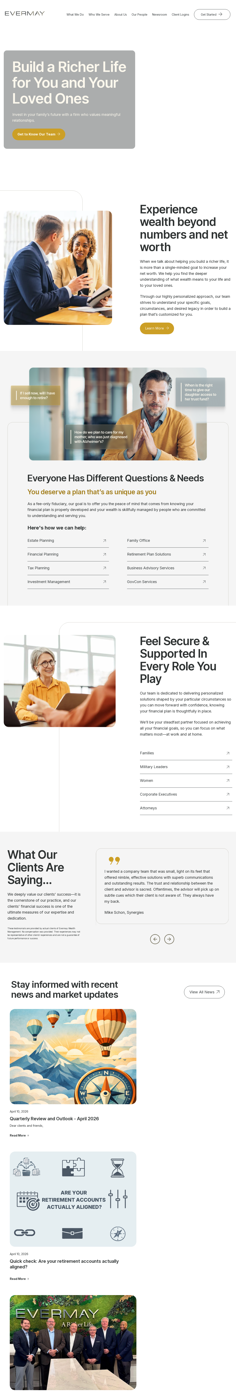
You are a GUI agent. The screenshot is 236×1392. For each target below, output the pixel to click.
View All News (201, 995)
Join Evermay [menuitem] (155, 1315)
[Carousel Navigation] (162, 941)
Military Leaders (184, 769)
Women (184, 783)
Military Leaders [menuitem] (113, 1294)
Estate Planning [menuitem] (69, 1288)
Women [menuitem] (108, 1300)
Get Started (209, 14)
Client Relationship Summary (151, 1362)
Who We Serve (99, 14)
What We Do (75, 14)
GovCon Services (166, 584)
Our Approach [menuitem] (155, 1294)
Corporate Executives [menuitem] (118, 1306)
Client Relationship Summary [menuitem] (201, 1311)
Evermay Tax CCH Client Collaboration (194, 1376)
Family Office (166, 543)
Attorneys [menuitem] (109, 1312)
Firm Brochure (123, 1362)
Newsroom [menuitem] (196, 1294)
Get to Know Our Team (38, 136)
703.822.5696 (19, 1315)
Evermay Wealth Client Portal (106, 1376)
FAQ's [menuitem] (150, 1321)
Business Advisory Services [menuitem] (71, 1323)
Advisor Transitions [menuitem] (159, 1309)
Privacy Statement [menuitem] (201, 1325)
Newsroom (159, 14)
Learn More (155, 331)
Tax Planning (66, 571)
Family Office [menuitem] (68, 1315)
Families (184, 756)
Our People (139, 14)
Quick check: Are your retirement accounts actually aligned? (114, 1084)
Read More (18, 1100)
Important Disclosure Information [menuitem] (203, 1301)
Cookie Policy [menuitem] (198, 1331)
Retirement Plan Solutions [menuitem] (70, 1332)
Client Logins (180, 14)
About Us (120, 14)
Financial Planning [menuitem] (71, 1294)
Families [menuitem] (108, 1288)
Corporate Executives (184, 797)
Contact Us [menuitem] (196, 1288)
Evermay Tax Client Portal (147, 1376)
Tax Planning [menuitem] (68, 1300)
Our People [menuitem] (154, 1288)
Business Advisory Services (166, 571)
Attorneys (184, 811)
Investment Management (66, 584)
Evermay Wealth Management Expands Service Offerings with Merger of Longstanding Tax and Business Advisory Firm (191, 1087)
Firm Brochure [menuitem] (198, 1319)
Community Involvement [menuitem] (154, 1301)
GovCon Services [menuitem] (71, 1340)
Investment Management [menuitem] (68, 1307)
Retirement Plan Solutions (166, 557)
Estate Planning (66, 543)
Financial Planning (66, 557)
